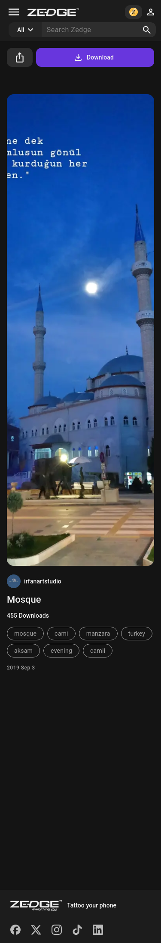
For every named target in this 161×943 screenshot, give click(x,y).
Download (93, 57)
